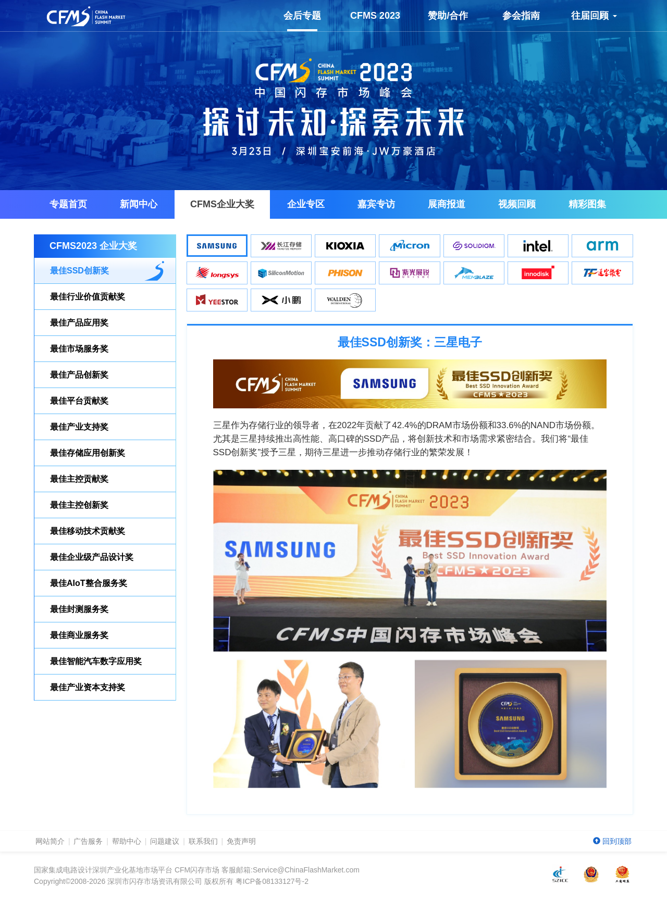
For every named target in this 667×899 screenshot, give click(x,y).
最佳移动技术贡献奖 (87, 531)
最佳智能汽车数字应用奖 (96, 661)
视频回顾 (517, 204)
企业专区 (306, 204)
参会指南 (521, 15)
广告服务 (88, 841)
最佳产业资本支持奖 (87, 687)
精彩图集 (587, 204)
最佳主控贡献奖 (79, 479)
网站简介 (50, 841)
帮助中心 (126, 841)
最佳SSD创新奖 (79, 270)
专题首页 (68, 204)
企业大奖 (222, 204)
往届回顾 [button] (593, 15)
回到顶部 (612, 841)
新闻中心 (138, 204)
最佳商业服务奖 (79, 635)
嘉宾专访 (376, 204)
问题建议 (164, 841)
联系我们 (203, 841)
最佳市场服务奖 (79, 348)
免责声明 (241, 841)
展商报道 (446, 204)
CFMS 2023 (375, 15)
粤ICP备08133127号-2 (272, 881)
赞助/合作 (448, 15)
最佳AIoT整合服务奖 (88, 583)
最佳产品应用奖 (79, 322)
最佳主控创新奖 (79, 505)
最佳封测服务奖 (79, 609)
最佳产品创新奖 (79, 374)
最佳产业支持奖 (79, 426)
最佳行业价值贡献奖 (87, 296)
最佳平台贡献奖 (79, 400)
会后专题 (302, 20)
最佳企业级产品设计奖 (91, 557)
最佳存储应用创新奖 (87, 452)
